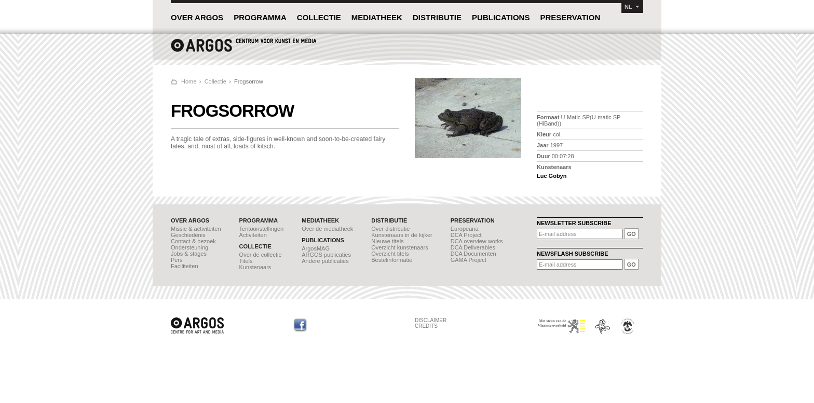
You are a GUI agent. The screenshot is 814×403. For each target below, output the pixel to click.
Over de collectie (260, 255)
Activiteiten (253, 235)
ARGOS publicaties (326, 255)
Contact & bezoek (193, 241)
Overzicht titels (390, 254)
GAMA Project (468, 260)
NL (628, 7)
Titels (246, 261)
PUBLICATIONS (501, 17)
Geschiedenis (188, 235)
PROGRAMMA (260, 17)
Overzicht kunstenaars (399, 247)
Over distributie (390, 229)
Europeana (465, 229)
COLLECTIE (319, 17)
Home (188, 81)
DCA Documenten (473, 254)
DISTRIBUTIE (437, 17)
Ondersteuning (189, 247)
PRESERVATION (570, 17)
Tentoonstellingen (261, 229)
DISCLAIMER (430, 320)
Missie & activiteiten (196, 229)
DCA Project (466, 235)
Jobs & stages (189, 254)
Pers (177, 260)
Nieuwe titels (387, 241)
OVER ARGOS (197, 17)
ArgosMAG (316, 248)
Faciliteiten (184, 266)
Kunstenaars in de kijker (401, 235)
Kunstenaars (255, 267)
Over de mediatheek (327, 229)
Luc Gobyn (551, 176)
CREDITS (426, 326)
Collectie (215, 81)
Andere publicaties (325, 261)
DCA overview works (477, 241)
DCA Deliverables (473, 247)
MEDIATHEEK (376, 17)
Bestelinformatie (391, 260)
